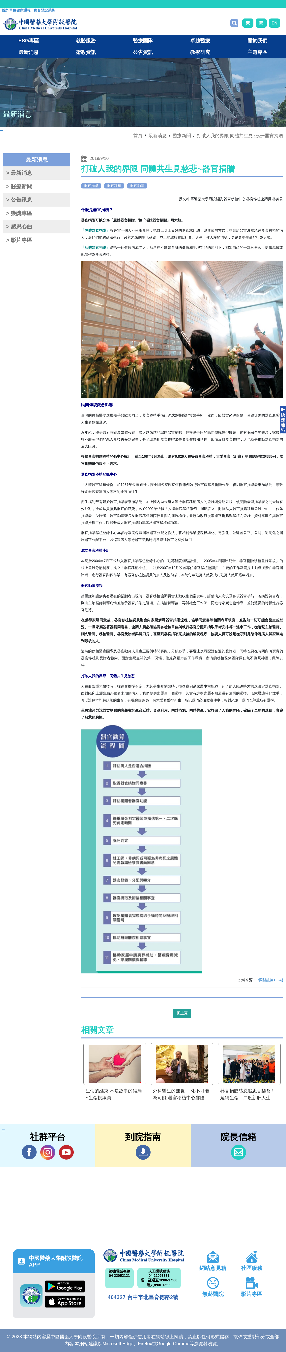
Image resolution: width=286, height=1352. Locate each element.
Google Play (65, 1286)
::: (5, 4)
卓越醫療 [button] (200, 40)
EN (274, 22)
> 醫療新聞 (19, 186)
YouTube (66, 1152)
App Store (65, 1302)
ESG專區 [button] (28, 40)
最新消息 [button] (29, 52)
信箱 (238, 1152)
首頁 (137, 135)
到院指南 (143, 1152)
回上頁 (182, 1013)
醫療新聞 (182, 135)
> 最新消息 (19, 173)
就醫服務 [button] (86, 40)
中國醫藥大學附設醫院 (143, 1255)
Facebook (29, 1152)
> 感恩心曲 (19, 227)
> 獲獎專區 (19, 213)
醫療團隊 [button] (143, 40)
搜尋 (234, 23)
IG (47, 1152)
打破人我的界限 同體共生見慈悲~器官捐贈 (240, 135)
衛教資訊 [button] (86, 52)
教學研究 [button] (200, 52)
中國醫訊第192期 (269, 980)
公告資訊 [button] (143, 52)
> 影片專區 (19, 240)
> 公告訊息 (19, 200)
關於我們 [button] (257, 40)
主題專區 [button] (257, 52)
